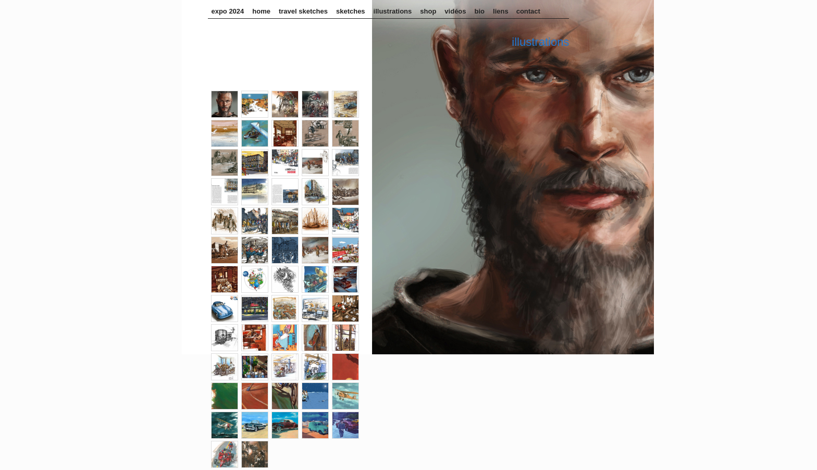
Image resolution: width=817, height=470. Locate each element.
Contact (528, 11)
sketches (350, 11)
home (261, 11)
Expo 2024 (227, 11)
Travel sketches (303, 11)
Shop (428, 11)
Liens (501, 11)
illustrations (393, 11)
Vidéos (455, 11)
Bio (480, 11)
